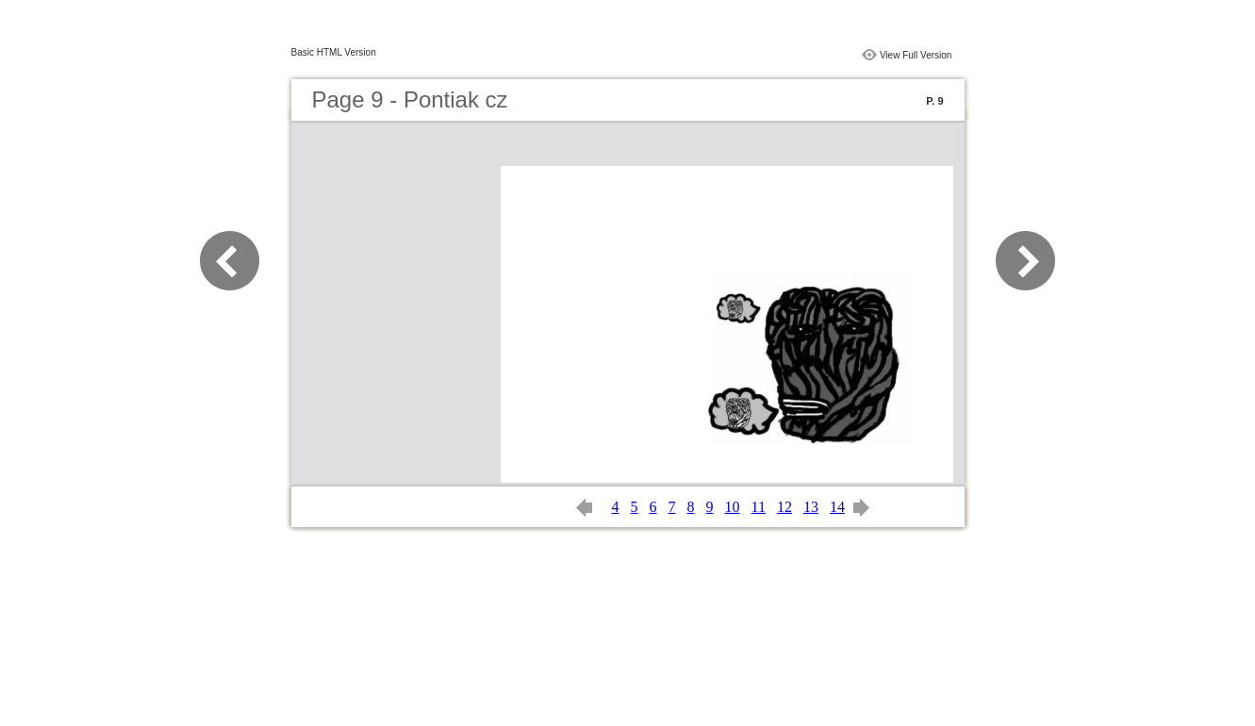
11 (758, 507)
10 (732, 507)
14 (837, 507)
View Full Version (916, 55)
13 (810, 507)
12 (784, 507)
